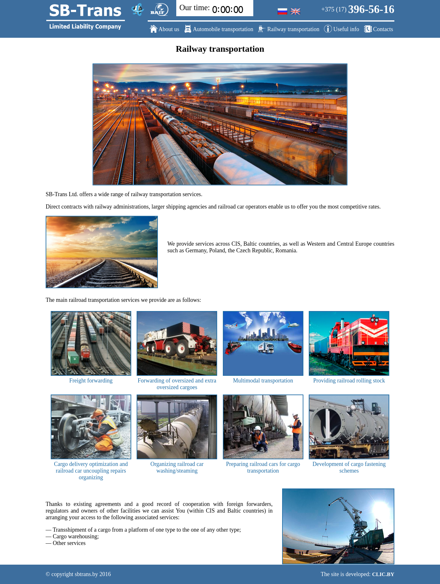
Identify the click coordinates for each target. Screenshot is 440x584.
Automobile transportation (218, 29)
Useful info (341, 29)
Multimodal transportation (263, 377)
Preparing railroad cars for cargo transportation (263, 464)
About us (164, 29)
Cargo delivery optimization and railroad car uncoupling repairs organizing (91, 467)
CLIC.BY (383, 574)
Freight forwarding (91, 377)
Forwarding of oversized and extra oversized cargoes (177, 380)
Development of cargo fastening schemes (349, 464)
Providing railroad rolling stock (349, 377)
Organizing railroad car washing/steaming (177, 464)
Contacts (378, 29)
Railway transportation (289, 29)
